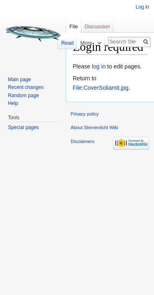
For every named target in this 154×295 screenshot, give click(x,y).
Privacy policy (85, 113)
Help (13, 103)
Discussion (97, 26)
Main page (19, 79)
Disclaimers (82, 141)
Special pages (23, 127)
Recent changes (26, 87)
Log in (142, 7)
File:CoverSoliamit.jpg (101, 87)
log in (99, 66)
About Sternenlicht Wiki (94, 127)
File (73, 26)
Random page (23, 95)
